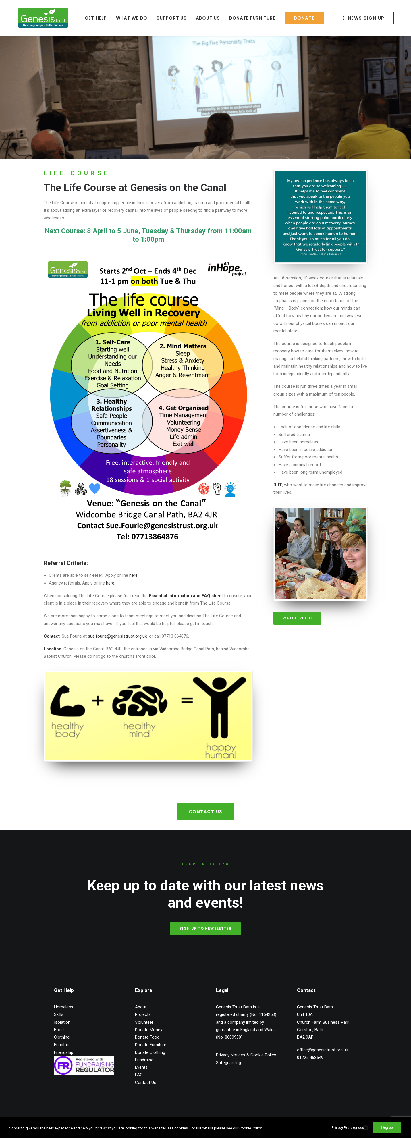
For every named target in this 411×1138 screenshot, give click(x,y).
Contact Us (206, 811)
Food (59, 1029)
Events (141, 1067)
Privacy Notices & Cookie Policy (246, 1055)
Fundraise (144, 1059)
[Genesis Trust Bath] (34, 18)
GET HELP (85, 18)
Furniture (62, 1044)
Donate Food (147, 1037)
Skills (58, 1014)
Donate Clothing (150, 1052)
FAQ (139, 1074)
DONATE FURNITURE (242, 18)
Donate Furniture (150, 1044)
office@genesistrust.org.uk (322, 1049)
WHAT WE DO (121, 18)
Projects (143, 1014)
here (133, 575)
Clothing (62, 1037)
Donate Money (148, 1029)
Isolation (62, 1022)
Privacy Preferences (347, 1133)
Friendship (63, 1052)
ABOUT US (198, 18)
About (140, 1007)
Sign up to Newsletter (205, 928)
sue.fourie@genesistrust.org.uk (118, 636)
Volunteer (144, 1022)
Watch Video (297, 618)
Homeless (63, 1007)
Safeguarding (228, 1062)
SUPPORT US (161, 18)
